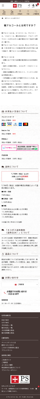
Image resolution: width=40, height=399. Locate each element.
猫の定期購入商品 (8, 333)
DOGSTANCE (5, 320)
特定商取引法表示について (11, 367)
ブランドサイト (7, 350)
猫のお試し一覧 (7, 328)
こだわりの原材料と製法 (10, 347)
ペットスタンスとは (9, 342)
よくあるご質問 (7, 365)
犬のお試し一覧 (7, 325)
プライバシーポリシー (9, 370)
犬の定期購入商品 (8, 330)
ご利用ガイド (6, 360)
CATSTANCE (5, 322)
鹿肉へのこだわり (8, 345)
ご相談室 (19, 285)
